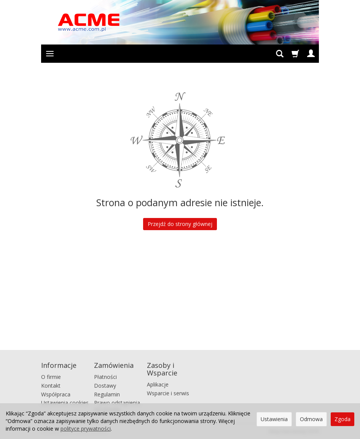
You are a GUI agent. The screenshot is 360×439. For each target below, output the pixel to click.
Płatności (105, 376)
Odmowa (311, 419)
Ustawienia (274, 419)
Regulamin (107, 394)
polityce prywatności (86, 428)
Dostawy (105, 385)
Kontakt (51, 385)
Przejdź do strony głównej (180, 223)
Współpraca (55, 394)
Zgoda (342, 419)
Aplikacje (158, 384)
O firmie (51, 376)
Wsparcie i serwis (168, 393)
